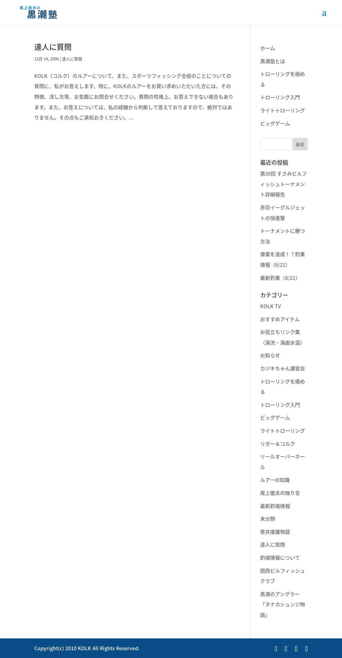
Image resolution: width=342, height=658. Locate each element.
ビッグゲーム (275, 123)
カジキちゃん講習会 (282, 368)
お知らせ (270, 355)
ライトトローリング (282, 110)
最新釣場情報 (275, 506)
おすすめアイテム (280, 319)
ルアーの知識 (275, 479)
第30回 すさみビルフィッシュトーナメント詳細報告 (283, 184)
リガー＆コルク (277, 443)
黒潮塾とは (272, 61)
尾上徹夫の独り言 (280, 492)
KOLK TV (270, 306)
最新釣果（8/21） (280, 277)
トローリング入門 (280, 97)
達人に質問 (53, 46)
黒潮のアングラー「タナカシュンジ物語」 (282, 604)
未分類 (267, 518)
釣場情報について (280, 557)
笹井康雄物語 (275, 531)
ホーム (267, 48)
